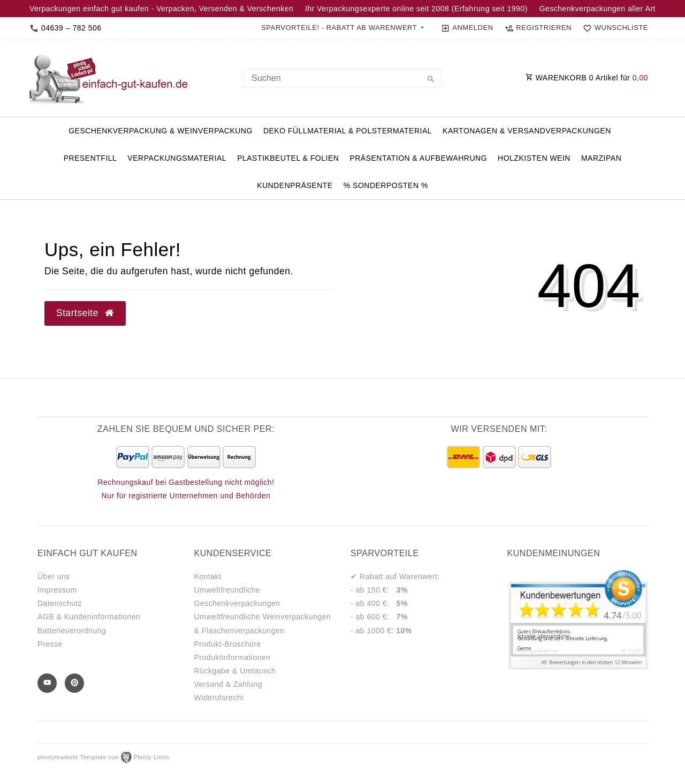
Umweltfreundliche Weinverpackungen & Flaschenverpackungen (262, 623)
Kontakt (208, 576)
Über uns (53, 576)
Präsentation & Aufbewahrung (418, 158)
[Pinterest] (74, 683)
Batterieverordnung (71, 630)
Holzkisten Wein (534, 158)
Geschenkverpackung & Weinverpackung (160, 130)
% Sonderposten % (386, 185)
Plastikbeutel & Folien (288, 158)
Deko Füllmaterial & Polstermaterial (347, 130)
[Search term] (342, 78)
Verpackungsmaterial (176, 158)
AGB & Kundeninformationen (88, 616)
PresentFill (90, 158)
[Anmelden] (467, 28)
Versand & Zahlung (228, 684)
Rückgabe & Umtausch (235, 671)
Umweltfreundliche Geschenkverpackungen (237, 597)
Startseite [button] (85, 313)
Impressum (57, 590)
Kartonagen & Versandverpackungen (527, 130)
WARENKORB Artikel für (587, 77)
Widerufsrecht (219, 697)
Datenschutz (59, 603)
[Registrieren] (538, 28)
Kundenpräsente (295, 185)
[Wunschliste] (613, 28)
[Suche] (431, 80)
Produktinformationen (232, 657)
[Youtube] (47, 683)
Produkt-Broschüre (227, 644)
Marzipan (601, 158)
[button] (343, 28)
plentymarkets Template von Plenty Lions (103, 757)
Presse (50, 644)
